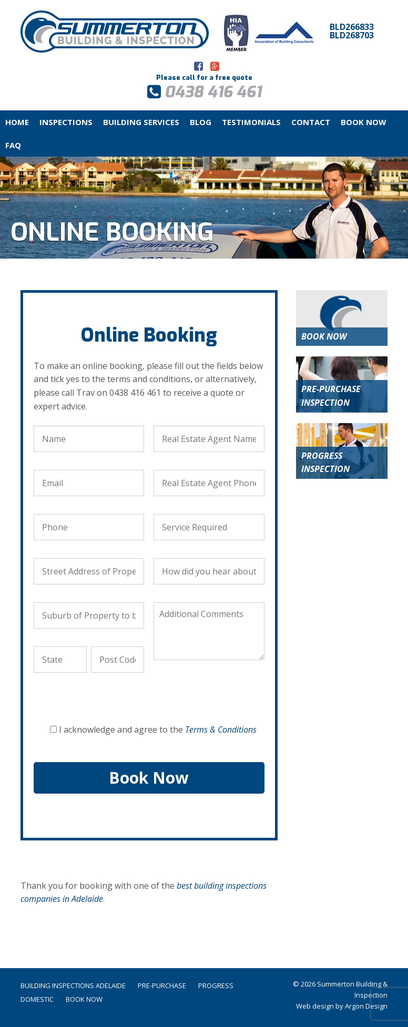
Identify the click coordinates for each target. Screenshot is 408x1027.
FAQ (13, 145)
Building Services (141, 122)
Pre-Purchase (162, 985)
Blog (200, 122)
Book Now (363, 122)
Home (17, 122)
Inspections (66, 122)
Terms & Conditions (221, 729)
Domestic (37, 999)
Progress (215, 985)
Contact (310, 122)
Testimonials (251, 122)
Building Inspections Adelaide (73, 985)
